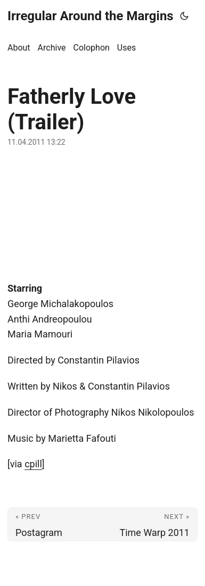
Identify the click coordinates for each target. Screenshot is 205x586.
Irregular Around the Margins (90, 16)
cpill (33, 463)
